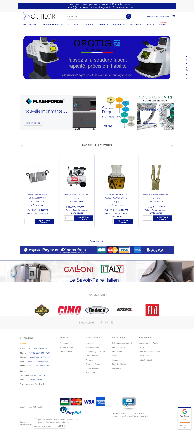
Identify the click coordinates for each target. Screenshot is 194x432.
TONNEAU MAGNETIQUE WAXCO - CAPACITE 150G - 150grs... (116, 198)
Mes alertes (116, 368)
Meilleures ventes (67, 351)
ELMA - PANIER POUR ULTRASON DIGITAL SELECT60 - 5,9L (37, 198)
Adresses (115, 360)
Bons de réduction (119, 364)
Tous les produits (97, 241)
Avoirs (114, 356)
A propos (89, 360)
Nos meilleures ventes (97, 145)
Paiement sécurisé (93, 364)
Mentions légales (92, 347)
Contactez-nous (92, 368)
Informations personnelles (122, 343)
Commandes (117, 351)
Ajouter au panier (44, 221)
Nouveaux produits (67, 347)
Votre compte (119, 337)
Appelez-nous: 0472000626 (149, 351)
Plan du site (90, 372)
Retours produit (118, 347)
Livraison (89, 343)
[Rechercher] (98, 16)
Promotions (64, 343)
